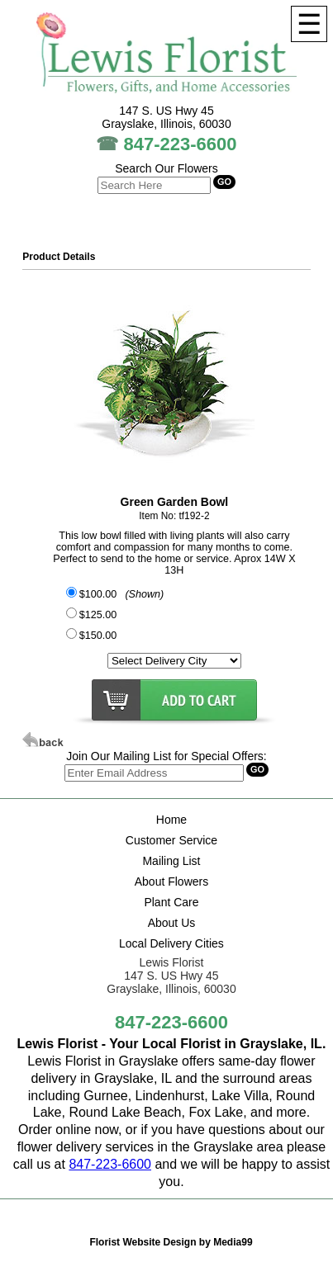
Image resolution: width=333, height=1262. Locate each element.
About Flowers (171, 881)
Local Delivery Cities (171, 943)
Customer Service (171, 840)
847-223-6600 (180, 144)
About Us (172, 922)
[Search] (154, 773)
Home (171, 819)
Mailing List (171, 860)
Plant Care (171, 902)
